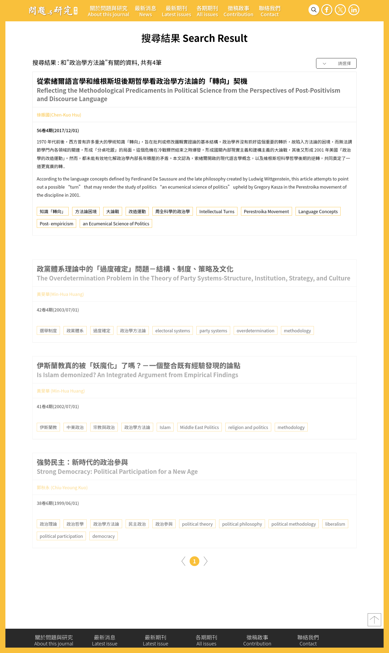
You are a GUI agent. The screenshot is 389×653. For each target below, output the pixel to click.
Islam (165, 439)
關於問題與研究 (108, 11)
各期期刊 (207, 11)
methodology (297, 342)
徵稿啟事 (239, 11)
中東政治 (75, 439)
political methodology (293, 536)
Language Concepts (318, 213)
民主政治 (137, 536)
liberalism (335, 536)
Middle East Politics (199, 439)
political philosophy (242, 536)
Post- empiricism (56, 225)
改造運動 (137, 213)
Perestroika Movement (266, 213)
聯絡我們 (269, 11)
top (374, 622)
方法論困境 (86, 213)
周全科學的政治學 (172, 213)
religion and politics (248, 439)
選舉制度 (48, 342)
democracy (103, 548)
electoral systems (172, 342)
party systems (213, 342)
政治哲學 (75, 536)
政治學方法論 (133, 342)
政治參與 (164, 536)
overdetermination (255, 342)
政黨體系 (75, 342)
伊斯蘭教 (48, 439)
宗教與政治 (104, 439)
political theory (197, 536)
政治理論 (48, 536)
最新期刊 (176, 11)
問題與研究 (53, 10)
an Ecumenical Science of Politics (116, 225)
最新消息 (145, 11)
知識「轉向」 (53, 213)
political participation (61, 548)
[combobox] (336, 63)
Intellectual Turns (216, 213)
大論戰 (112, 213)
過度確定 (101, 342)
